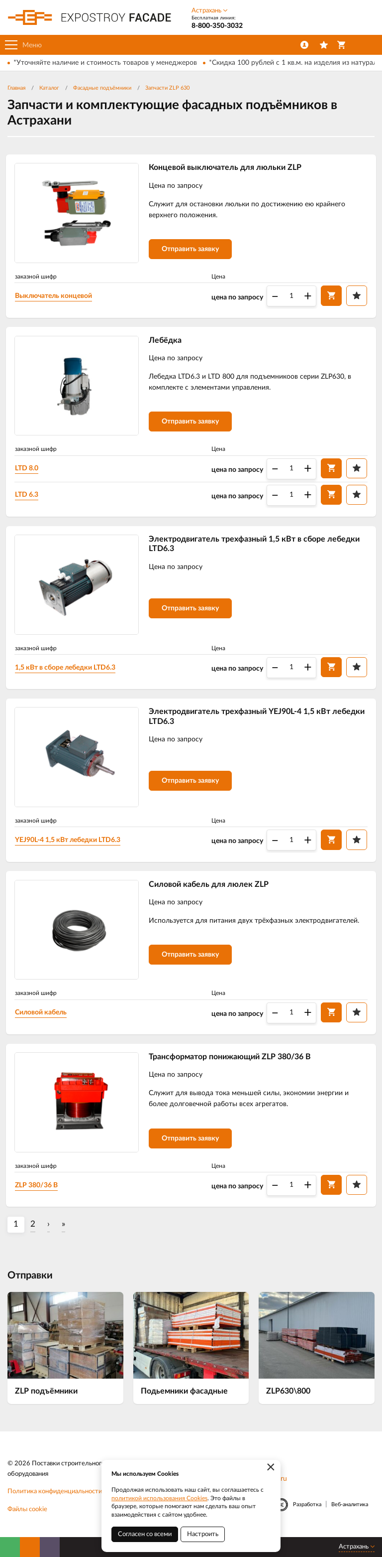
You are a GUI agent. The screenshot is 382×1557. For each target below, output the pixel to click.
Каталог (49, 88)
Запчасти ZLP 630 (167, 88)
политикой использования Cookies (159, 1498)
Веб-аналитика (349, 1511)
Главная (16, 88)
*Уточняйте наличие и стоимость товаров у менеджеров (105, 62)
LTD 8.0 (28, 469)
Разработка (307, 1511)
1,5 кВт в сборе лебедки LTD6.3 (67, 670)
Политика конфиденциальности (54, 1498)
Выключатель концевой (55, 296)
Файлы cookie (27, 1516)
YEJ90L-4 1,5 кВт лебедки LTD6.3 (69, 844)
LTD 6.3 (28, 496)
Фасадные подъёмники (102, 88)
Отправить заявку (192, 250)
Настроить (202, 1534)
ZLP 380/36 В (38, 1191)
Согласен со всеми (145, 1534)
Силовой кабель (43, 1017)
